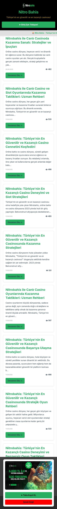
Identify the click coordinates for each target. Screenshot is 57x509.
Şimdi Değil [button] (28, 502)
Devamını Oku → (15, 75)
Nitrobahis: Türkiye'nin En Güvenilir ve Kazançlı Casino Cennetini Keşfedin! (27, 143)
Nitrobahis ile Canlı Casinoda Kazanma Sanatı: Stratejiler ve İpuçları (28, 42)
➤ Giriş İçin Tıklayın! (28, 24)
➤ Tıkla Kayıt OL (28, 495)
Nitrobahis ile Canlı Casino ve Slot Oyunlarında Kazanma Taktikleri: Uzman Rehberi (28, 93)
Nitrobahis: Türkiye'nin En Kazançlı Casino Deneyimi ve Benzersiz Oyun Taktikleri (27, 452)
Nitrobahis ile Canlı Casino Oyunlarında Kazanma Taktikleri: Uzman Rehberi (25, 294)
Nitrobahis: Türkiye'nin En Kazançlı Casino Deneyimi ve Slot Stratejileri (27, 193)
